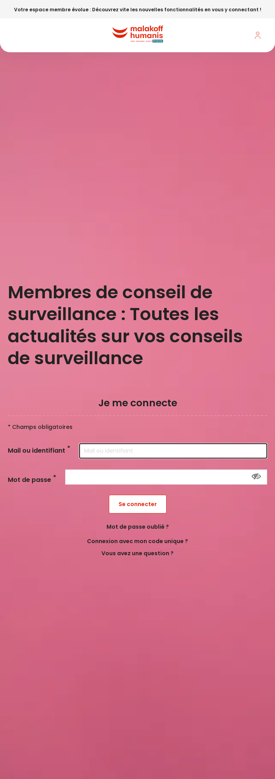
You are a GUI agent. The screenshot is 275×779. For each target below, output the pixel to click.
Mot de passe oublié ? (137, 527)
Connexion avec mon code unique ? (137, 541)
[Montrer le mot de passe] (256, 476)
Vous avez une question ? (137, 553)
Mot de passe (29, 480)
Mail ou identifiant (36, 450)
